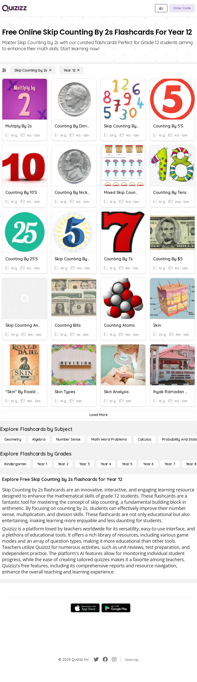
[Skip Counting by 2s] (32, 70)
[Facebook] (105, 659)
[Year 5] (127, 464)
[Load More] (98, 415)
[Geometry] (13, 439)
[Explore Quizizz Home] (14, 8)
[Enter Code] (182, 8)
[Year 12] (72, 70)
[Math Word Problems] (109, 439)
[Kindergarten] (15, 464)
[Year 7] (169, 464)
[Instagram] (114, 659)
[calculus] (144, 439)
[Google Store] (116, 608)
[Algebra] (39, 439)
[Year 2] (63, 464)
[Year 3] (84, 464)
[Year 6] (148, 464)
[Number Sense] (68, 439)
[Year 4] (105, 464)
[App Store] (85, 608)
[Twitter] (96, 659)
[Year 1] (42, 464)
